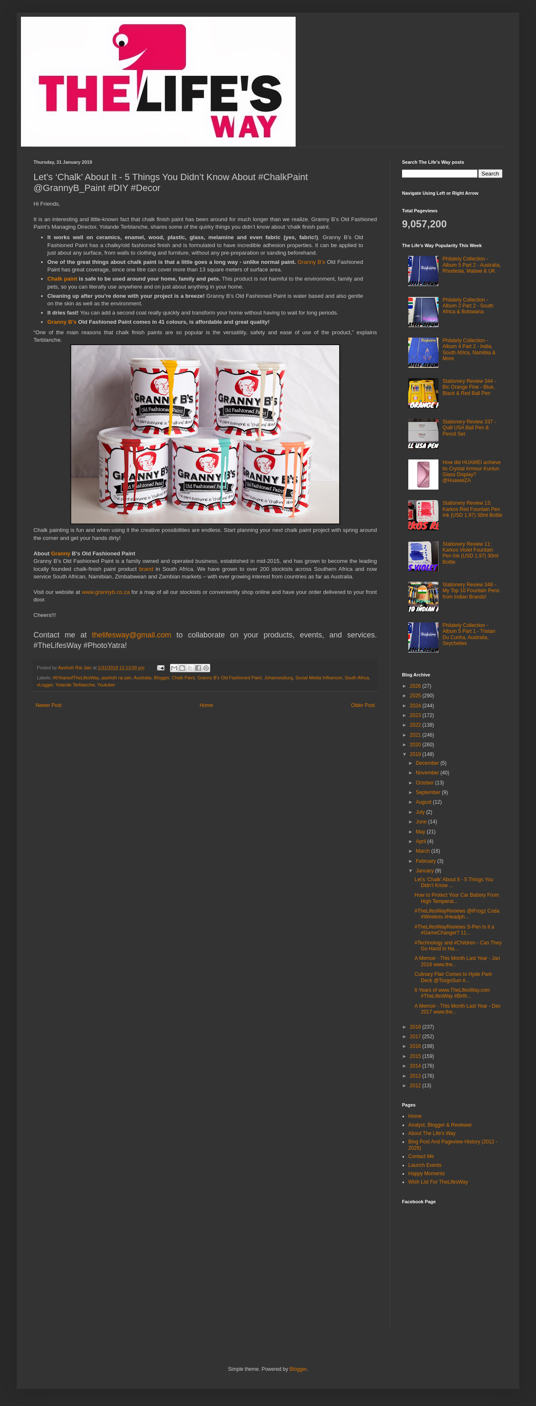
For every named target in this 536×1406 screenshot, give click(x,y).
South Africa (357, 677)
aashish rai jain (116, 677)
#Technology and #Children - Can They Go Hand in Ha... (458, 946)
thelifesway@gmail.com (131, 635)
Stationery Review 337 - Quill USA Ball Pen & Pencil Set (469, 428)
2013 (416, 1076)
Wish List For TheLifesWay (438, 1182)
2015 (416, 1056)
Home (206, 705)
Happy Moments (426, 1173)
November (428, 773)
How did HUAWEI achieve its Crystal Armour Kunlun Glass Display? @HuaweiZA (472, 471)
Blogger (161, 677)
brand (147, 569)
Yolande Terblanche (75, 684)
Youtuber (106, 684)
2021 (416, 735)
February (426, 861)
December (428, 763)
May (421, 832)
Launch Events (424, 1165)
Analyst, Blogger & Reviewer (440, 1125)
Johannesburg (278, 677)
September (429, 792)
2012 (416, 1086)
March (423, 851)
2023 (416, 715)
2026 (416, 686)
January (425, 871)
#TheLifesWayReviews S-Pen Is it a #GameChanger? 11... (454, 930)
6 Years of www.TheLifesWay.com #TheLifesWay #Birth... (452, 993)
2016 (416, 1046)
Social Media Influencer (319, 677)
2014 (416, 1066)
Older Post (363, 705)
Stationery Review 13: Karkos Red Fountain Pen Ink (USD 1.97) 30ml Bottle (472, 509)
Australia (142, 677)
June (422, 822)
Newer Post (49, 705)
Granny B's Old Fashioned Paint (229, 677)
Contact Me (421, 1156)
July (421, 812)
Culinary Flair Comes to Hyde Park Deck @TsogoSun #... (453, 977)
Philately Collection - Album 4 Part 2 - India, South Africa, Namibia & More (469, 349)
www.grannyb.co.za (105, 592)
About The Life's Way (432, 1133)
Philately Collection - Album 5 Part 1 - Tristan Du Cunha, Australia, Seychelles (469, 634)
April (421, 841)
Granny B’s (311, 262)
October (425, 783)
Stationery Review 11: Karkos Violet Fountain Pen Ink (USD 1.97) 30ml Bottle (470, 553)
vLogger (45, 684)
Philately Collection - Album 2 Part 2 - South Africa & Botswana (468, 306)
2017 (416, 1037)
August (424, 802)
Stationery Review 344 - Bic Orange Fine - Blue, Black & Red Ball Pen (469, 387)
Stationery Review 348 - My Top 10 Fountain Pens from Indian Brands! (471, 591)
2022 (416, 725)
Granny (61, 553)
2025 (416, 696)
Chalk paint (62, 279)
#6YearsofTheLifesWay (76, 677)
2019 (416, 754)
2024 (416, 706)
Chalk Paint (183, 677)
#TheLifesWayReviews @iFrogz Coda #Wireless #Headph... (457, 914)
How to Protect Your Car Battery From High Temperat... (457, 898)
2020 (416, 745)
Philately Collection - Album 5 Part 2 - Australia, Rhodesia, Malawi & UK (472, 265)
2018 (416, 1027)
